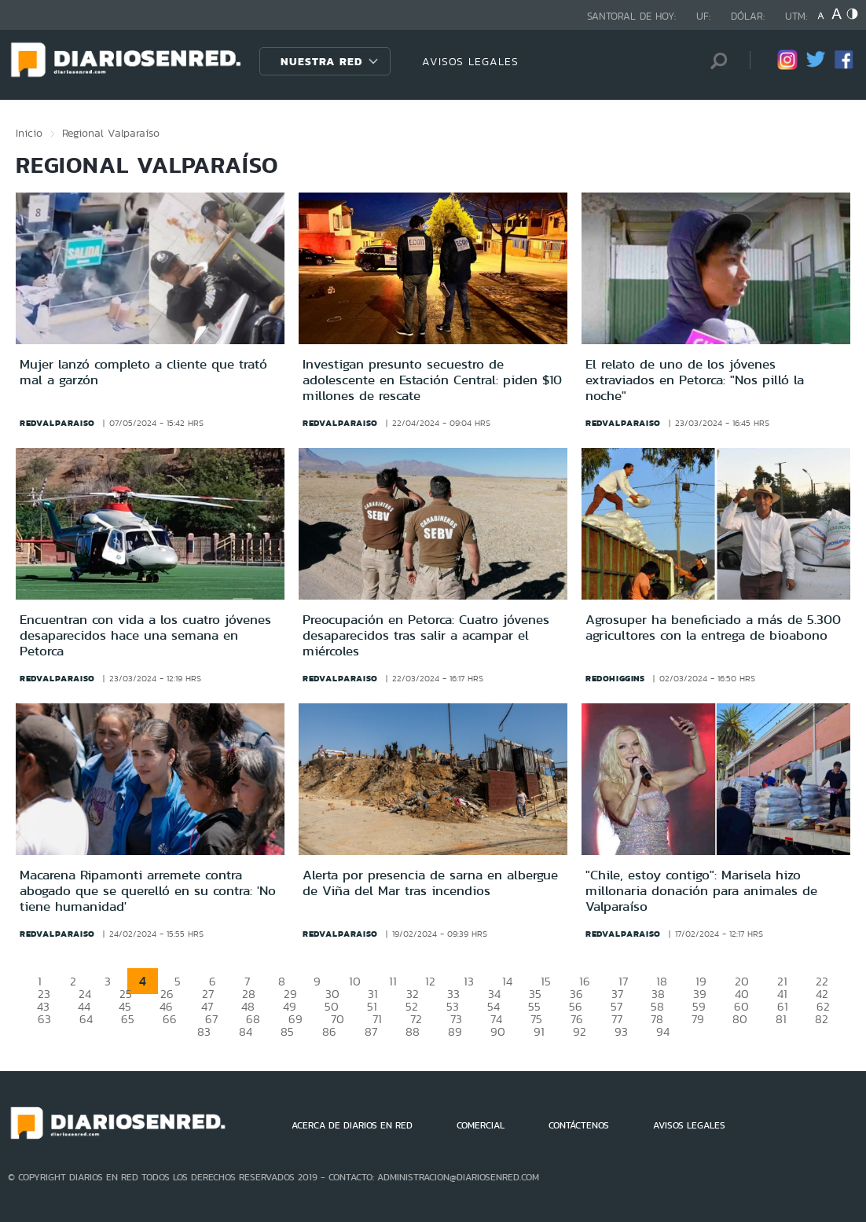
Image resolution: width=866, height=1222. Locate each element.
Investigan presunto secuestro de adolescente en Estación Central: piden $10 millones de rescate (432, 379)
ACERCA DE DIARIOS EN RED (352, 1125)
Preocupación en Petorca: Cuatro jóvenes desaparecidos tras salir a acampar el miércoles (426, 635)
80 (739, 1019)
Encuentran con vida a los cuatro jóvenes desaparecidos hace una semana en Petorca (145, 635)
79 (698, 1019)
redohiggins (615, 678)
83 (204, 1031)
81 (781, 1019)
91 (539, 1031)
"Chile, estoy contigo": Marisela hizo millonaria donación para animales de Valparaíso (701, 890)
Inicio (29, 132)
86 (329, 1031)
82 (821, 1019)
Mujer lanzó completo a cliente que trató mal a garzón (143, 371)
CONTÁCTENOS (579, 1125)
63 (44, 1019)
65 (127, 1019)
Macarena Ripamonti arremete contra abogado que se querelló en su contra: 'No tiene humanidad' (148, 890)
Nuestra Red (321, 61)
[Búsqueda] (714, 61)
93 (621, 1031)
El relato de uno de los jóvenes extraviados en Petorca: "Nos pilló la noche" (694, 379)
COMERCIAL (481, 1125)
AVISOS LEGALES (470, 61)
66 (170, 1019)
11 (393, 981)
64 (86, 1019)
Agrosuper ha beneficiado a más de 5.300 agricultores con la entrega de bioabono (713, 627)
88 (412, 1031)
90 (497, 1031)
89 (455, 1031)
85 (287, 1031)
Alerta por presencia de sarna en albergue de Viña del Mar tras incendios (430, 882)
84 (245, 1031)
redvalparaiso (57, 423)
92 (579, 1031)
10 (355, 981)
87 (371, 1031)
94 (663, 1031)
